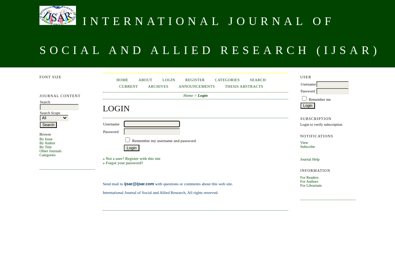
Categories (47, 155)
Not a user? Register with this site (133, 158)
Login (169, 80)
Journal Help (309, 159)
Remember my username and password (164, 140)
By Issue (45, 139)
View (304, 143)
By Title (45, 147)
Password (308, 91)
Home (123, 80)
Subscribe (307, 147)
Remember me (320, 100)
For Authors (309, 181)
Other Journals (50, 151)
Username (308, 84)
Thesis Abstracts (244, 86)
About (145, 80)
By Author (47, 143)
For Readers (309, 177)
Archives (158, 86)
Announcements (196, 86)
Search (258, 80)
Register (195, 80)
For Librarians (311, 185)
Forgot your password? (124, 163)
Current (128, 86)
